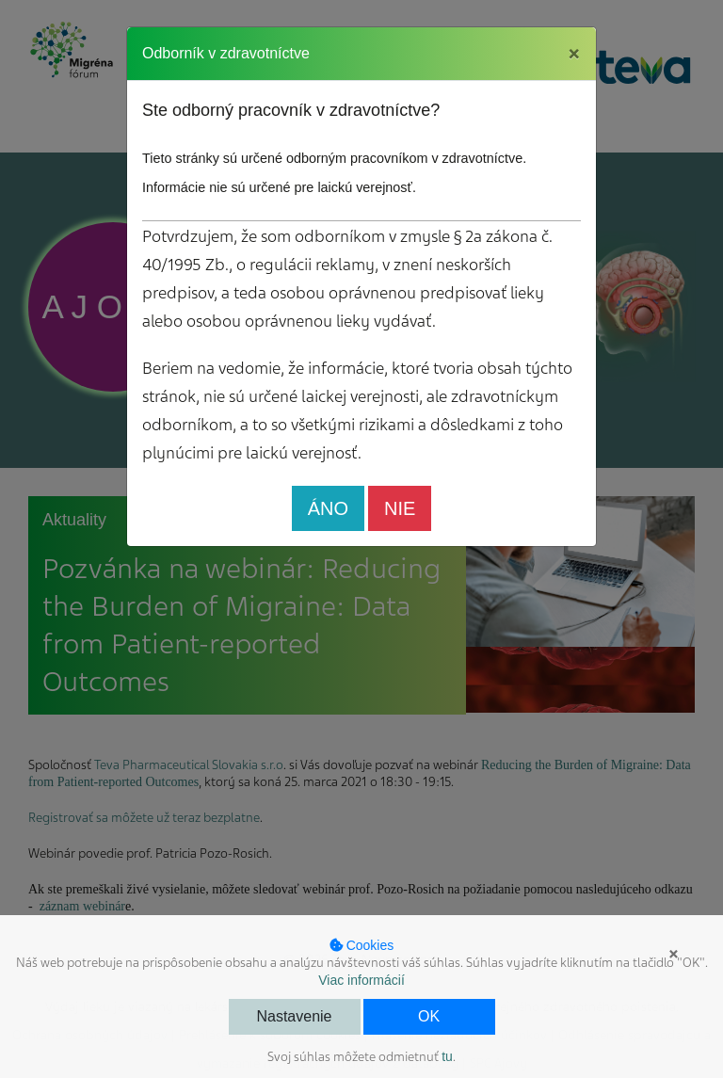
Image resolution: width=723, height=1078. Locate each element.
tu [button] (447, 1056)
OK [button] (429, 1016)
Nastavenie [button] (293, 1016)
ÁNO (328, 508)
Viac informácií (361, 980)
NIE (399, 508)
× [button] (673, 953)
